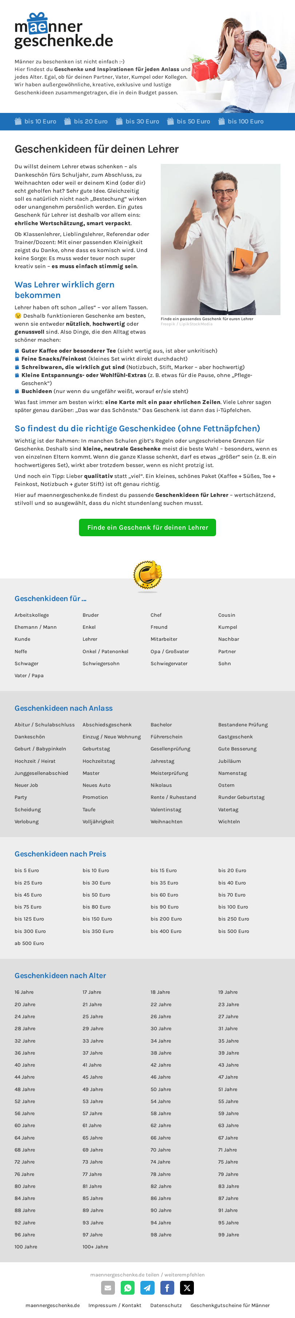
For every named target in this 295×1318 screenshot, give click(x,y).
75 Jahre (228, 1162)
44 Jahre (25, 1077)
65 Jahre (93, 1138)
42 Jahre (161, 1065)
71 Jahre (227, 1150)
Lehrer (90, 639)
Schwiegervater (169, 663)
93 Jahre (93, 1223)
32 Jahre (25, 1041)
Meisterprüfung (169, 773)
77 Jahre (92, 1174)
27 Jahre (228, 1016)
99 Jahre (228, 1235)
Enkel (89, 627)
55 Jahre (228, 1101)
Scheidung (28, 810)
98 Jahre (161, 1235)
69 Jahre (93, 1150)
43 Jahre (228, 1065)
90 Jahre (161, 1210)
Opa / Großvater (170, 651)
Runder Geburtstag (241, 797)
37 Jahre (93, 1053)
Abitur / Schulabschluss (45, 725)
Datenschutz (166, 1305)
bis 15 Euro (164, 870)
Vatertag (228, 810)
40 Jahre (25, 1065)
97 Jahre (93, 1235)
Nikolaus (161, 785)
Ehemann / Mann (36, 627)
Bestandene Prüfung (243, 725)
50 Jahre (161, 1089)
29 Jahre (93, 1028)
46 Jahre (161, 1077)
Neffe (21, 651)
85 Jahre (93, 1198)
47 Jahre (228, 1077)
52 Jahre (25, 1101)
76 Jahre (24, 1174)
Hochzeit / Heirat (35, 761)
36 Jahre (25, 1053)
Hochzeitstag (99, 761)
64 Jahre (25, 1138)
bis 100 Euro (233, 907)
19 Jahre (228, 992)
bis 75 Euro (28, 907)
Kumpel (227, 627)
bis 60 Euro (164, 895)
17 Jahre (92, 992)
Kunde (22, 639)
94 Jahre (161, 1223)
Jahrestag (162, 761)
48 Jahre (25, 1089)
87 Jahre (228, 1198)
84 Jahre (25, 1198)
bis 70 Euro (232, 895)
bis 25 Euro (28, 883)
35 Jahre (228, 1041)
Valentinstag (166, 810)
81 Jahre (92, 1186)
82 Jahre (161, 1186)
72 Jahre (25, 1162)
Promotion (95, 797)
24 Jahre (25, 1016)
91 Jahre (228, 1210)
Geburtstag (96, 749)
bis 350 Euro (98, 931)
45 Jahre (93, 1077)
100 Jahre (26, 1247)
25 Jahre (93, 1016)
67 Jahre (228, 1138)
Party (21, 797)
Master (91, 773)
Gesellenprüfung (170, 749)
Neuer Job (26, 785)
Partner (227, 651)
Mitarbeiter (164, 639)
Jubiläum (229, 761)
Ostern (226, 785)
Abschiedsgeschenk (107, 725)
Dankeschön (30, 737)
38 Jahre (161, 1053)
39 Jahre (228, 1053)
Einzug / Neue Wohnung (112, 737)
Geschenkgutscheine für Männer (230, 1305)
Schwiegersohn (101, 663)
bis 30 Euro (97, 883)
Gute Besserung (237, 749)
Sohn (224, 663)
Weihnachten (167, 822)
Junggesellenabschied (41, 773)
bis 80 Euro (97, 907)
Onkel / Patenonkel (105, 651)
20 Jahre (25, 1004)
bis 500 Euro (233, 931)
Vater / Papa (29, 675)
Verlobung (27, 822)
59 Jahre (228, 1113)
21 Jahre (92, 1004)
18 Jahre (160, 992)
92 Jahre (25, 1223)
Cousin (226, 615)
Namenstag (232, 773)
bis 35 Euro (164, 883)
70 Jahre (161, 1150)
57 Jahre (92, 1113)
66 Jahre (161, 1138)
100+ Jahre (95, 1247)
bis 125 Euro (29, 919)
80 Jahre (25, 1186)
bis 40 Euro (232, 883)
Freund (159, 627)
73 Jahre (93, 1162)
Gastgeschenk (235, 737)
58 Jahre (161, 1113)
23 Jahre (228, 1004)
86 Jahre (161, 1198)
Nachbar (228, 639)
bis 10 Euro (96, 870)
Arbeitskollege (32, 615)
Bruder (91, 615)
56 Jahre (25, 1113)
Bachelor (161, 725)
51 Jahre (227, 1089)
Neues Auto (97, 785)
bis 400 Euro (166, 931)
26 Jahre (161, 1016)
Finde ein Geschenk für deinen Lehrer (147, 527)
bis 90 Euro (165, 907)
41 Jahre (92, 1065)
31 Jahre (228, 1028)
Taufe (89, 810)
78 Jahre (161, 1174)
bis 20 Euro (232, 870)
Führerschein (167, 737)
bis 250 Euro (233, 919)
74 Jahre (160, 1162)
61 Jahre (92, 1125)
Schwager (26, 663)
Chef (156, 615)
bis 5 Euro (27, 870)
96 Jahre (25, 1235)
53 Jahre (93, 1101)
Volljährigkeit (98, 822)
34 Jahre (161, 1041)
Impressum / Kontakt (114, 1305)
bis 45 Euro (28, 895)
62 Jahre (161, 1125)
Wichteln (229, 822)
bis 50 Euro (96, 895)
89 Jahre (93, 1210)
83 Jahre (228, 1186)
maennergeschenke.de (52, 1305)
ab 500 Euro (29, 943)
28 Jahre (25, 1028)
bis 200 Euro (166, 919)
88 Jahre (25, 1210)
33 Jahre (93, 1041)
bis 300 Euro (30, 931)
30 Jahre (161, 1028)
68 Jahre (25, 1150)
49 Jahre (93, 1089)
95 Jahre (228, 1223)
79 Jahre (228, 1174)
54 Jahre (161, 1101)
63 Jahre (228, 1125)
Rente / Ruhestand (173, 797)
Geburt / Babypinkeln (40, 749)
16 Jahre (24, 992)
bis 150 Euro (97, 919)
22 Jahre (161, 1004)
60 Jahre (25, 1125)
